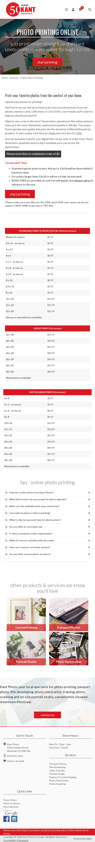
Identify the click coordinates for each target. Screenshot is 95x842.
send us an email (15, 761)
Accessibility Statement (15, 840)
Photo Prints (10, 800)
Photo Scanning (57, 783)
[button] (66, 9)
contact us (47, 715)
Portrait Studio (57, 773)
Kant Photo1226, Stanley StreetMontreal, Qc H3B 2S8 (18, 747)
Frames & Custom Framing (62, 777)
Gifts (79, 133)
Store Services (10, 806)
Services (14, 77)
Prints (52, 133)
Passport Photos (58, 763)
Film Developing (57, 767)
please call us (82, 180)
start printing (47, 62)
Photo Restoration (59, 780)
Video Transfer (57, 770)
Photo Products (11, 803)
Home (5, 77)
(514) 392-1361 (15, 756)
